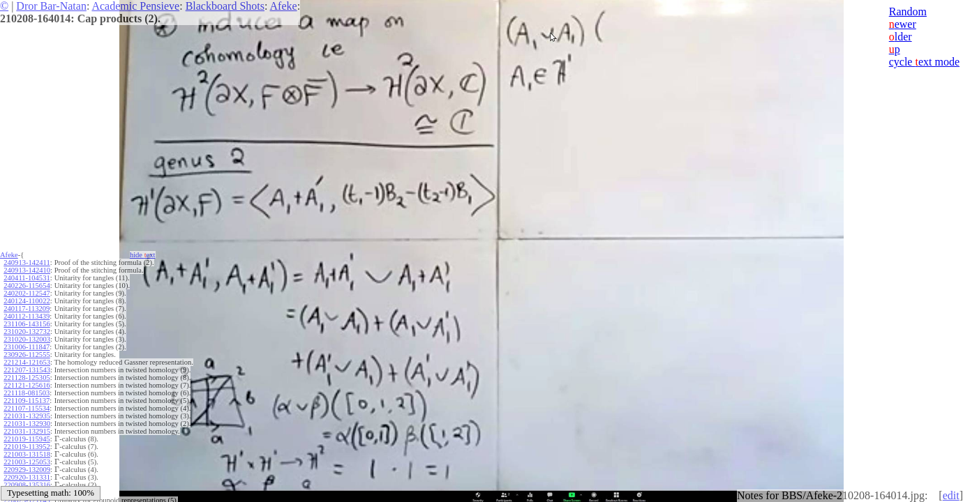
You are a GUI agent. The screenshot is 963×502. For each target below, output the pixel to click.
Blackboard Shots (225, 6)
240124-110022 (26, 301)
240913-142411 (26, 262)
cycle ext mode (924, 62)
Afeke (283, 6)
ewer (902, 24)
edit (951, 495)
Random (908, 11)
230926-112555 (26, 354)
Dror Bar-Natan (51, 6)
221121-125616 (26, 385)
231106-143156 (26, 324)
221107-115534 (26, 408)
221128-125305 (26, 377)
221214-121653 (26, 362)
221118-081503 (26, 393)
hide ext (143, 255)
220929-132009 (26, 469)
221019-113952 (26, 446)
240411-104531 (26, 278)
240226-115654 (26, 285)
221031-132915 (26, 431)
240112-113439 (26, 316)
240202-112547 (26, 293)
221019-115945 (26, 439)
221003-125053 (26, 462)
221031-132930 (26, 423)
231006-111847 (26, 347)
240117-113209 (26, 308)
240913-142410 (26, 270)
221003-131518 (26, 454)
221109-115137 (26, 400)
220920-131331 (26, 477)
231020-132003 (26, 339)
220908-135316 (26, 485)
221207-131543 (26, 370)
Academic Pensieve (135, 6)
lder (900, 37)
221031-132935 (26, 416)
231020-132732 (26, 331)
